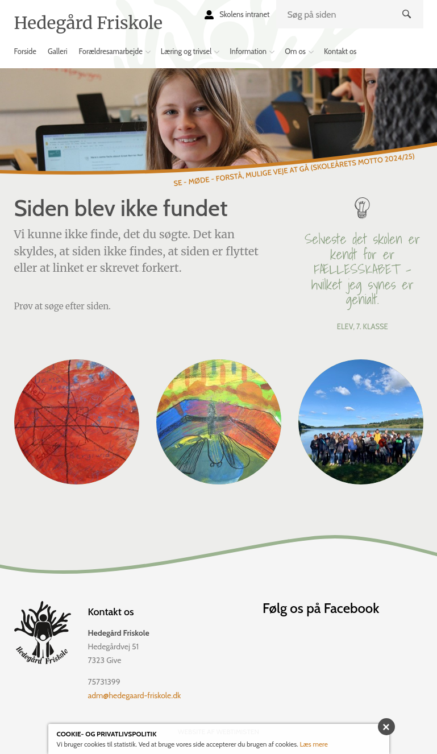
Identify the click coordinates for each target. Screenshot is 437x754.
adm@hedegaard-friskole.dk (134, 695)
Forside (25, 51)
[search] (349, 14)
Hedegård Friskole (88, 22)
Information (248, 51)
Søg (408, 23)
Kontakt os (340, 51)
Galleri (58, 51)
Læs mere (313, 744)
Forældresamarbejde (111, 51)
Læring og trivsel (186, 51)
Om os (295, 51)
